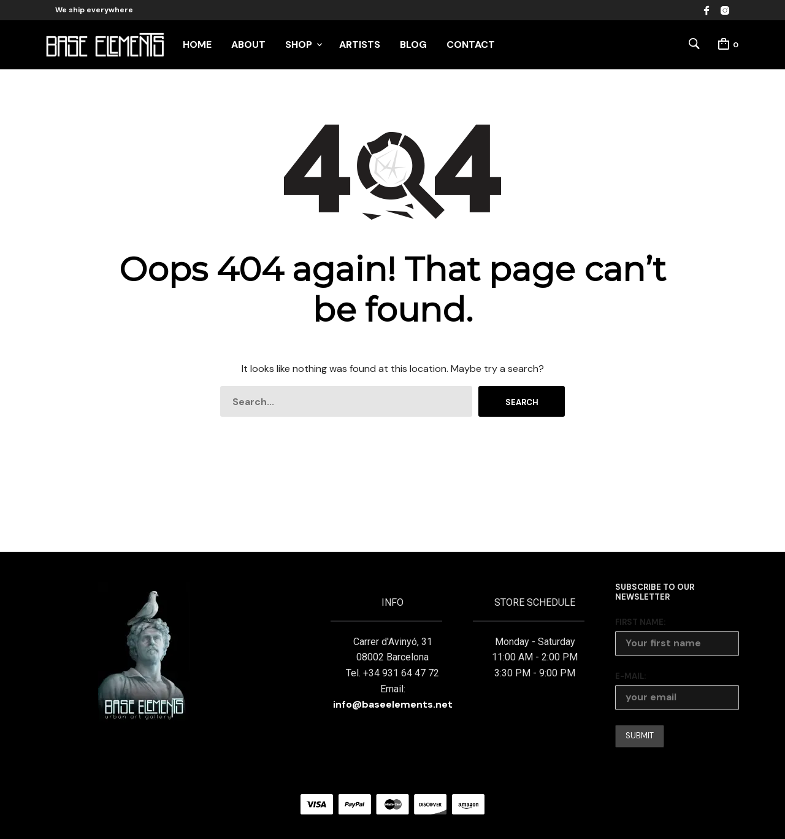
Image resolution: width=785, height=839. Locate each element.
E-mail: (630, 676)
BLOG (413, 44)
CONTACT (470, 44)
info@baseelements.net (393, 704)
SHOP (298, 44)
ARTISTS (359, 44)
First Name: (640, 622)
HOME (197, 44)
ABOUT (248, 44)
